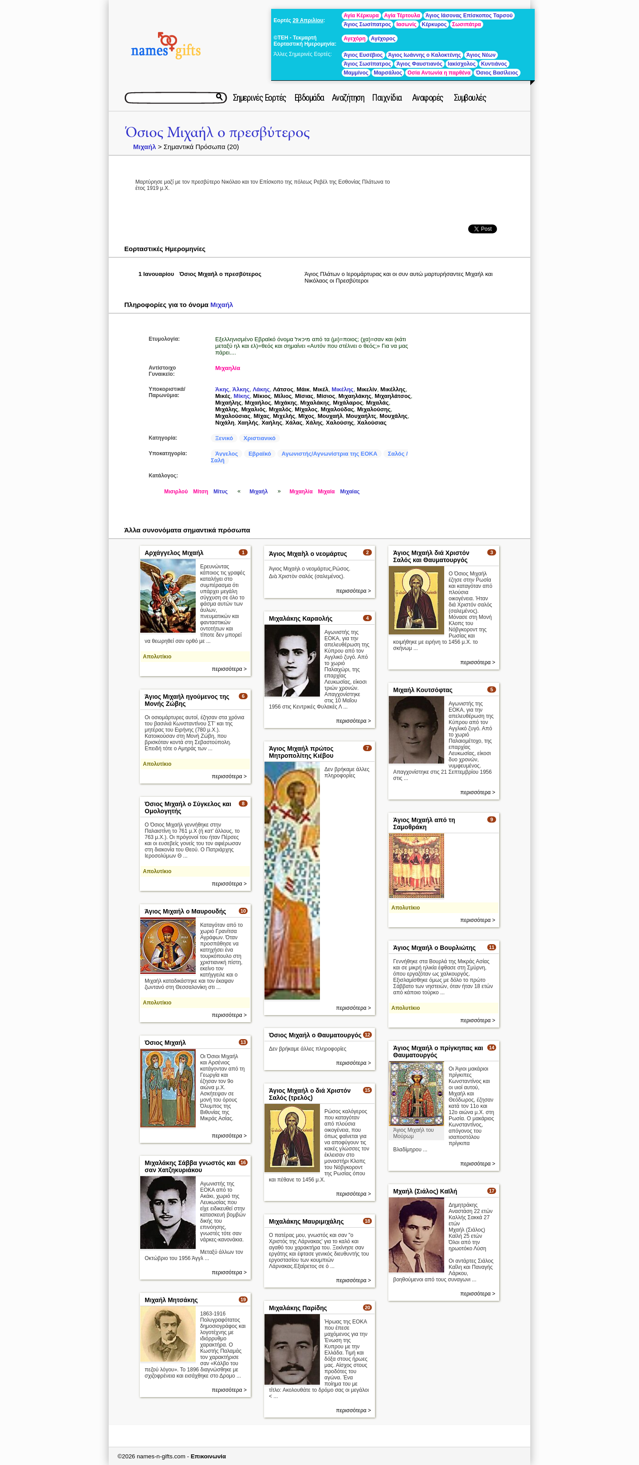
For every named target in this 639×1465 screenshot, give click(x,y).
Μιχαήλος (258, 402)
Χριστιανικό (260, 438)
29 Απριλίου (307, 20)
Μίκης (242, 396)
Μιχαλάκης (315, 402)
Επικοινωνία (208, 1456)
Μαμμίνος (356, 73)
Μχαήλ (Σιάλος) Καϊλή (425, 1191)
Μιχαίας (349, 491)
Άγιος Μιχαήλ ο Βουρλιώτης (434, 947)
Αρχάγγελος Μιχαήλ (174, 552)
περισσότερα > (229, 669)
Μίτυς (220, 491)
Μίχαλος (306, 409)
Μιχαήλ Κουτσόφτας (423, 689)
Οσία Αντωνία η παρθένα (438, 73)
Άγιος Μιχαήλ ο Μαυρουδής (185, 911)
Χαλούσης (340, 422)
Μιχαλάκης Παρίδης (298, 1307)
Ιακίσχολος (462, 64)
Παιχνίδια (387, 97)
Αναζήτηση (348, 97)
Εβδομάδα (309, 97)
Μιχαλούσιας (232, 416)
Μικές (222, 396)
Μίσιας (304, 396)
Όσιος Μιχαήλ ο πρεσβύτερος (218, 132)
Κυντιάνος (494, 64)
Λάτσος (283, 389)
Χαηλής (247, 422)
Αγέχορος (383, 38)
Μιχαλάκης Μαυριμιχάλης (306, 1221)
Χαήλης (271, 422)
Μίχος (306, 416)
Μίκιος (262, 396)
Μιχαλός (280, 409)
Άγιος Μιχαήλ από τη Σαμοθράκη (424, 823)
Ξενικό (224, 438)
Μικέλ (320, 389)
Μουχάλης (393, 416)
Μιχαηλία (227, 368)
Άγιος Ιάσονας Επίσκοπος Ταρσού (469, 15)
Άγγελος (226, 453)
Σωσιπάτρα (466, 24)
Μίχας (262, 416)
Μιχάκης (285, 402)
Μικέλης (342, 389)
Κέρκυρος (434, 24)
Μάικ (303, 389)
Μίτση (200, 491)
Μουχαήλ (330, 416)
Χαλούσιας (372, 422)
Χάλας (294, 422)
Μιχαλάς (377, 402)
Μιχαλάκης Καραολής (300, 618)
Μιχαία (326, 491)
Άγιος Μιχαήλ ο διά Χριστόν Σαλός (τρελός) (310, 1094)
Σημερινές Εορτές (259, 97)
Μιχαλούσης (374, 409)
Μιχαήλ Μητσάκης (171, 1300)
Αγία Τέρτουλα (402, 15)
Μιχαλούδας (337, 409)
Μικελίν (367, 389)
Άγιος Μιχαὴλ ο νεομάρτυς (308, 553)
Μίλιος (283, 396)
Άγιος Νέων (481, 55)
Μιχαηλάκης (355, 396)
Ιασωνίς (406, 24)
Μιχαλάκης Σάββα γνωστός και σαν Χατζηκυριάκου (190, 1166)
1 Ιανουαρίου (156, 274)
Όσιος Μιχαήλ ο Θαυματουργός (315, 1035)
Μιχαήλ (144, 146)
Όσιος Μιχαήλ (165, 1042)
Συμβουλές (470, 97)
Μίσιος (326, 396)
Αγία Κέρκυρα (361, 15)
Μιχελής (284, 416)
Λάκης (261, 389)
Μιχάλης (226, 409)
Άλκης (241, 389)
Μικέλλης (393, 389)
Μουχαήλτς (361, 416)
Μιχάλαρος (348, 402)
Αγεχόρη (355, 38)
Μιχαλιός (253, 409)
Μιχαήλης (228, 402)
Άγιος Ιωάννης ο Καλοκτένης (424, 55)
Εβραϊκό (259, 453)
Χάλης (314, 422)
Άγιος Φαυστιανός (419, 64)
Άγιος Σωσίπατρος (367, 24)
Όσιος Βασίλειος (497, 73)
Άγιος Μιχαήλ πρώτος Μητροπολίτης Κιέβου (301, 752)
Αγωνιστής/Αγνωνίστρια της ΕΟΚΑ (330, 453)
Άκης (222, 389)
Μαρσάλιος (388, 73)
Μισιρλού (176, 491)
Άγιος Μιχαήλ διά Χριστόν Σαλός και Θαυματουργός (431, 556)
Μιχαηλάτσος (393, 396)
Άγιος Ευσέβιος (363, 55)
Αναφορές (427, 97)
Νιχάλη (224, 422)
